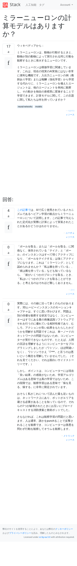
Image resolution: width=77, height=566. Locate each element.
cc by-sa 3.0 (44, 537)
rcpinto (71, 110)
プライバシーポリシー (20, 533)
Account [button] (65, 4)
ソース (70, 114)
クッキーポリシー (64, 529)
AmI (72, 290)
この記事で (24, 209)
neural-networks (25, 106)
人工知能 (31, 4)
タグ (42, 4)
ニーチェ (70, 233)
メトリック (68, 436)
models (38, 106)
